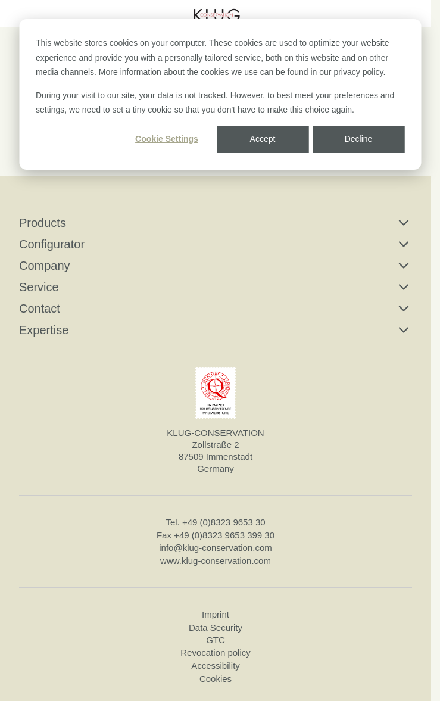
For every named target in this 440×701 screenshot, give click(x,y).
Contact (215, 308)
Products (215, 222)
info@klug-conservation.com (215, 548)
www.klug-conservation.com (215, 560)
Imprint (215, 614)
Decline (359, 139)
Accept (263, 139)
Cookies (215, 679)
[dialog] (220, 94)
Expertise (215, 330)
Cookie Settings (166, 139)
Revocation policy (215, 652)
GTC (215, 640)
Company (215, 265)
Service (215, 287)
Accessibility (215, 665)
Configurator (215, 244)
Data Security (215, 627)
